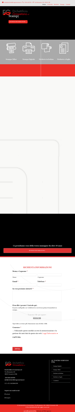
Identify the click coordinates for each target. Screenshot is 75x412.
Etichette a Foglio (57, 377)
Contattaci (56, 380)
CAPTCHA (16, 337)
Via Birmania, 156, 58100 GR (42, 2)
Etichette (56, 4)
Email (15, 281)
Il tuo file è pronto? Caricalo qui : (24, 305)
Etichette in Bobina (58, 373)
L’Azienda (50, 4)
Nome (15, 277)
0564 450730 (28, 2)
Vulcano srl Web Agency (43, 411)
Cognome (41, 277)
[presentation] (23, 342)
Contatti (68, 4)
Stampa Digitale (57, 366)
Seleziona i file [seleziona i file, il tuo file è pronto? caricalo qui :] (37, 318)
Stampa (62, 4)
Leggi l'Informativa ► (50, 333)
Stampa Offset (57, 369)
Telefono (41, 281)
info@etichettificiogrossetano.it (13, 2)
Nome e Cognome (20, 271)
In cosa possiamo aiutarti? (22, 289)
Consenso (16, 327)
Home (44, 4)
